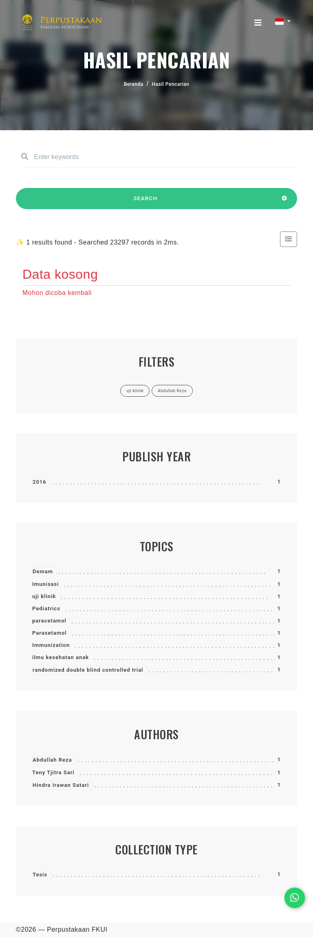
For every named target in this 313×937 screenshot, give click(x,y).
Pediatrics (46, 608)
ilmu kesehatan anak (60, 657)
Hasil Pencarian (171, 84)
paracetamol (49, 621)
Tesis (40, 874)
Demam (43, 571)
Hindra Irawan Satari (61, 785)
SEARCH (145, 202)
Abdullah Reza (52, 760)
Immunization (51, 645)
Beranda (133, 84)
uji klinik (44, 596)
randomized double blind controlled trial (88, 670)
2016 (39, 482)
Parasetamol (49, 633)
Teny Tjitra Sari (53, 772)
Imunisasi (45, 584)
